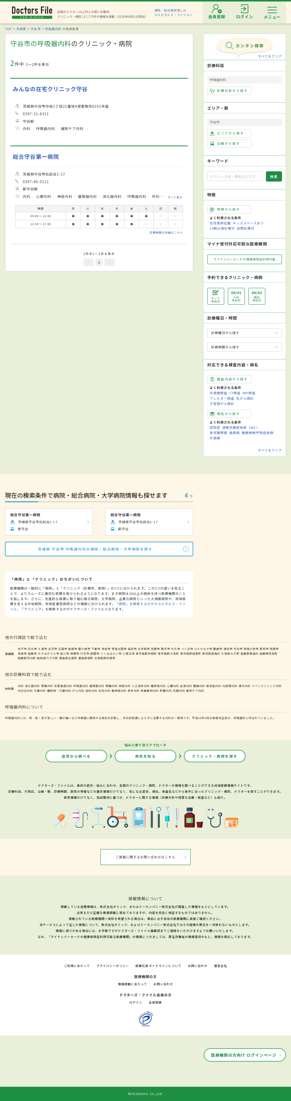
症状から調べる (76, 756)
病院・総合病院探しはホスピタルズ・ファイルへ (174, 12)
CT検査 (235, 392)
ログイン (135, 1002)
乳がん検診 (245, 398)
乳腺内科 (179, 691)
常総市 (106, 649)
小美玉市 (129, 653)
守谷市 (35, 29)
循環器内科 (96, 686)
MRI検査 (249, 392)
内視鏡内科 (229, 686)
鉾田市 (94, 653)
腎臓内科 (112, 686)
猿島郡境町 (85, 658)
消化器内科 (32, 686)
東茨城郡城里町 (190, 653)
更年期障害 (218, 432)
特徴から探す (225, 209)
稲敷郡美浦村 (250, 653)
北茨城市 (144, 649)
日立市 (32, 649)
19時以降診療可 (222, 228)
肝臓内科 (166, 691)
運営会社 (220, 966)
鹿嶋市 (217, 649)
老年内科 (134, 691)
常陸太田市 (119, 649)
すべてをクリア (270, 56)
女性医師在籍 (220, 223)
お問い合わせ (197, 966)
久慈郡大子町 (230, 653)
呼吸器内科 (53, 29)
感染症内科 (213, 686)
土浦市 (42, 649)
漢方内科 (245, 686)
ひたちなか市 (203, 649)
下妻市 (95, 649)
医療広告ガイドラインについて (158, 966)
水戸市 (22, 649)
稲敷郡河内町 (27, 658)
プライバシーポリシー (112, 966)
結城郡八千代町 (47, 658)
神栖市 (74, 653)
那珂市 (264, 649)
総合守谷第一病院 (36, 156)
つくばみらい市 (110, 653)
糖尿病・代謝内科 (59, 691)
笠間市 (155, 649)
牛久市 (175, 649)
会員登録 (155, 1002)
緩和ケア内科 (195, 691)
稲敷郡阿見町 (269, 653)
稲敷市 (32, 653)
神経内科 (125, 686)
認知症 (215, 427)
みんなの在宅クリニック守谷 (50, 89)
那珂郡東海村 (211, 653)
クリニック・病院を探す (215, 756)
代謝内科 (40, 691)
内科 (21, 686)
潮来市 (228, 649)
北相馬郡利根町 (104, 658)
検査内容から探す (229, 379)
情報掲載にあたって (132, 984)
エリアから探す (227, 133)
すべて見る (175, 197)
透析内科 (91, 691)
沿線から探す (225, 143)
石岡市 (62, 649)
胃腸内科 (47, 686)
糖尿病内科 (158, 686)
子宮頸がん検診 (222, 403)
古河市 (52, 649)
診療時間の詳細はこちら (166, 232)
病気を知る (145, 756)
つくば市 (187, 649)
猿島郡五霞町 (68, 658)
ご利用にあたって (77, 966)
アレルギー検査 (222, 398)
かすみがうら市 (48, 653)
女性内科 (104, 691)
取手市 (165, 649)
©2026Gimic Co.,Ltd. (145, 1093)
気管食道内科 (63, 686)
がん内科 (78, 691)
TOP (8, 29)
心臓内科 (173, 686)
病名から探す (225, 413)
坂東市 (22, 653)
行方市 (84, 653)
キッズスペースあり (248, 223)
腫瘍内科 (199, 686)
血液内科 (186, 686)
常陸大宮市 (251, 649)
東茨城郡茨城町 (146, 653)
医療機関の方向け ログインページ (243, 1055)
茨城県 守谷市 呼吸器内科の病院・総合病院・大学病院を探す (95, 549)
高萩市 (132, 649)
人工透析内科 (141, 686)
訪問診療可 (245, 228)
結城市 (72, 649)
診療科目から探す (229, 90)
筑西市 (274, 649)
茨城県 (21, 29)
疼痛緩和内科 (150, 691)
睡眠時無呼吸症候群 (257, 432)
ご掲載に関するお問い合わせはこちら (146, 857)
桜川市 (64, 653)
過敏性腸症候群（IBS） (240, 427)
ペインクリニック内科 (267, 686)
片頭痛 (215, 438)
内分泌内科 (25, 691)
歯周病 (234, 432)
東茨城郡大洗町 (168, 653)
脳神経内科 (119, 691)
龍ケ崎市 (84, 649)
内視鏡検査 (218, 392)
